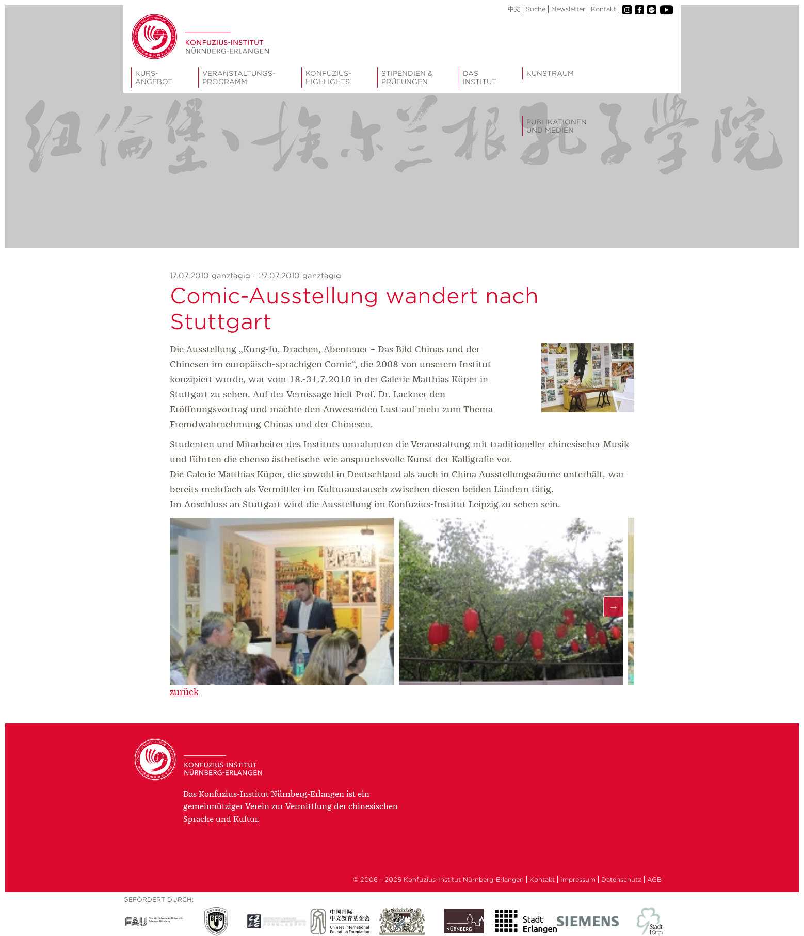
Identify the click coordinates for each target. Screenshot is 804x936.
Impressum (578, 879)
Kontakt (603, 9)
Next (613, 606)
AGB (654, 879)
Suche (535, 9)
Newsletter (568, 9)
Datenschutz (621, 879)
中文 (514, 9)
